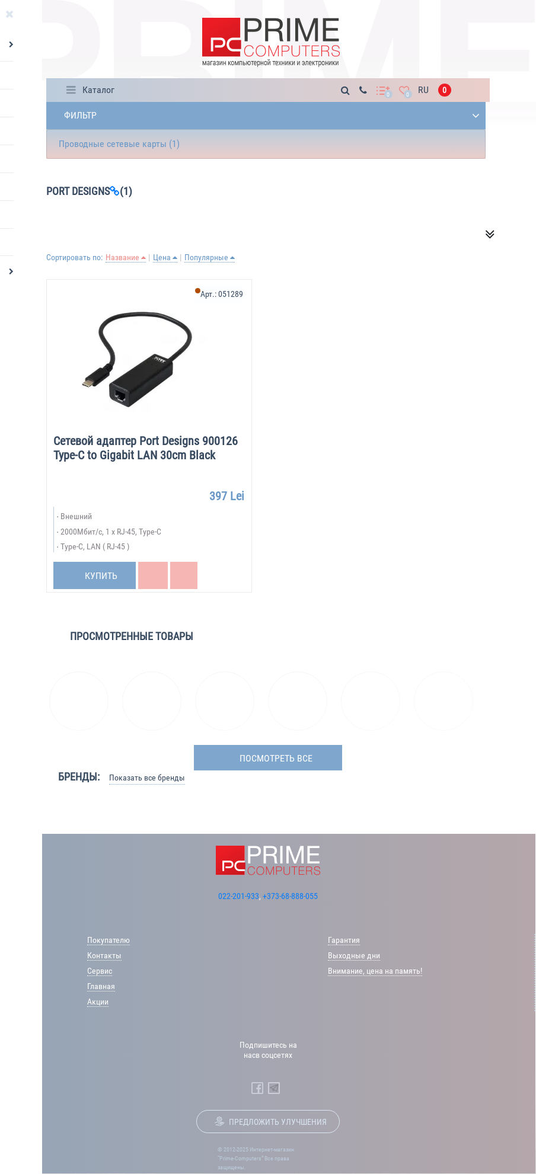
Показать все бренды (147, 777)
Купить (101, 575)
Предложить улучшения (278, 1122)
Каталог (98, 89)
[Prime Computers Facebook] (257, 1088)
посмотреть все (276, 758)
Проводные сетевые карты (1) (119, 143)
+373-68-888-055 (290, 896)
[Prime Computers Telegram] (274, 1088)
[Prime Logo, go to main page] (271, 42)
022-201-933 (238, 896)
